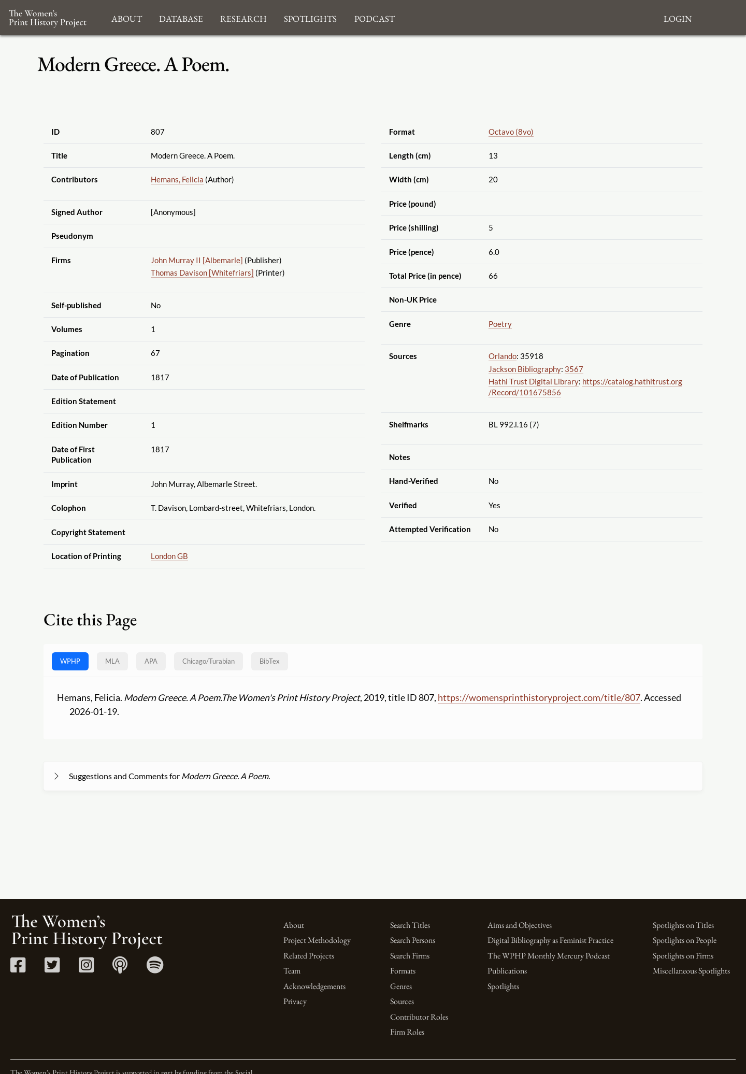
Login (678, 17)
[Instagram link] (86, 968)
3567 (574, 369)
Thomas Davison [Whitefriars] (202, 272)
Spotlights (503, 986)
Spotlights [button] (310, 17)
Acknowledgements (314, 986)
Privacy (295, 1001)
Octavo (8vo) (511, 131)
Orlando (503, 356)
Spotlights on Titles (683, 925)
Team (291, 970)
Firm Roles (407, 1031)
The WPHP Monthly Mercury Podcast (548, 955)
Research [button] (243, 17)
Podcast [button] (374, 17)
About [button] (126, 17)
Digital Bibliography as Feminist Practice (550, 940)
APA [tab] (151, 661)
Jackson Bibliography (525, 369)
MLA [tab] (112, 661)
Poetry (500, 323)
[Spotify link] (155, 968)
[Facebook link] (17, 968)
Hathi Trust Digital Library (534, 381)
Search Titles (410, 925)
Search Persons (412, 940)
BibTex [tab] (270, 661)
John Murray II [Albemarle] (197, 260)
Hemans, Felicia (177, 179)
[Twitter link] (52, 968)
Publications (507, 970)
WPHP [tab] (70, 661)
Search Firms (409, 955)
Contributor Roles (419, 1016)
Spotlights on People (684, 940)
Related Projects (308, 955)
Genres (401, 986)
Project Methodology (317, 940)
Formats (402, 970)
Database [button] (181, 17)
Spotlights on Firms (683, 955)
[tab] (208, 661)
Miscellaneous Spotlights (691, 970)
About (293, 925)
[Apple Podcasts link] (119, 968)
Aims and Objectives (519, 925)
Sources (402, 1001)
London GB (169, 556)
